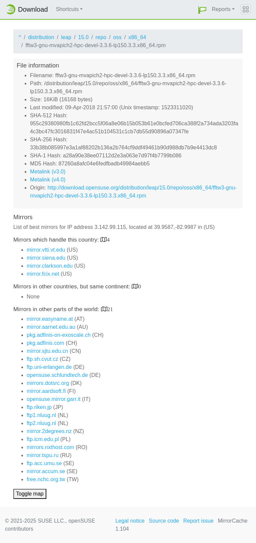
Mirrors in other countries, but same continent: (72, 286)
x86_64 (137, 37)
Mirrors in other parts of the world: (57, 309)
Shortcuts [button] (67, 9)
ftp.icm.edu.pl (43, 439)
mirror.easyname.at (50, 319)
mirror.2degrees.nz (49, 431)
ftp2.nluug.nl (41, 423)
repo (101, 37)
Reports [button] (221, 9)
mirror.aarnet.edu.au (51, 327)
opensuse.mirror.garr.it (53, 399)
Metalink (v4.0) (47, 179)
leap (66, 37)
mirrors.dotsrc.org (48, 383)
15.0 (83, 37)
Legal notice (130, 521)
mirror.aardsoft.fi (46, 391)
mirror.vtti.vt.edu (46, 250)
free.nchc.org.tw (46, 479)
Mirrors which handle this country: (56, 240)
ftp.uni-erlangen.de (49, 367)
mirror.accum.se (46, 471)
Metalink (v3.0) (47, 171)
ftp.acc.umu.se (44, 463)
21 (110, 309)
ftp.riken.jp (39, 407)
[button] (202, 9)
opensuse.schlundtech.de (57, 375)
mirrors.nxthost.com (50, 447)
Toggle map (30, 494)
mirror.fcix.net (43, 274)
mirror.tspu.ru (43, 455)
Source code (164, 521)
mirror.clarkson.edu (50, 266)
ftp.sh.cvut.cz (42, 359)
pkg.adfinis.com (45, 343)
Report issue (198, 521)
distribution (41, 37)
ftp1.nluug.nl (41, 415)
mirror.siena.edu (46, 258)
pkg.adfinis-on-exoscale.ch (59, 335)
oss (117, 37)
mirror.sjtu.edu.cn (47, 351)
